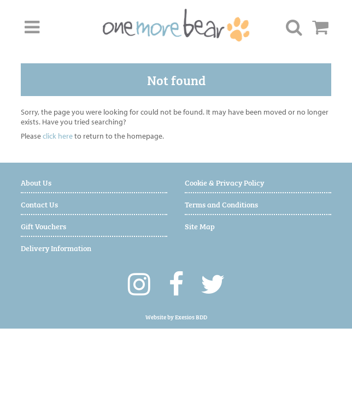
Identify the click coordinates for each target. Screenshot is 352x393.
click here (58, 136)
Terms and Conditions (221, 204)
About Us (36, 182)
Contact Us (39, 204)
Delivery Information (56, 247)
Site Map (200, 225)
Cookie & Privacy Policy (224, 182)
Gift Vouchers (43, 225)
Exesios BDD (191, 316)
